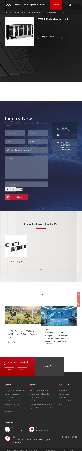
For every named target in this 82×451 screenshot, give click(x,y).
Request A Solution (50, 37)
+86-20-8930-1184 (65, 131)
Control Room (9, 395)
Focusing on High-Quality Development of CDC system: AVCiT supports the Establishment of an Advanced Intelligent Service (59, 334)
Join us (61, 402)
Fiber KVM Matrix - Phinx (38, 398)
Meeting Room (9, 409)
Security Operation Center (13, 402)
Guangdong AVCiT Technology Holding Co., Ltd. (28, 448)
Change (19, 192)
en (75, 5)
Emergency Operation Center (13, 405)
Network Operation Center (13, 398)
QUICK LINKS (65, 381)
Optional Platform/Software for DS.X (33, 12)
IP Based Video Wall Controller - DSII (41, 392)
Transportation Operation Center (14, 388)
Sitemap (64, 448)
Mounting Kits (51, 12)
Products (24, 5)
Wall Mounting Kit (16, 263)
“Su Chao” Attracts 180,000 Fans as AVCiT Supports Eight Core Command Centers (20, 333)
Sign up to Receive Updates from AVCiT (16, 359)
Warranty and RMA (65, 398)
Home (10, 12)
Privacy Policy (72, 448)
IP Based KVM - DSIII (37, 395)
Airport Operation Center (12, 392)
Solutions (17, 5)
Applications (33, 5)
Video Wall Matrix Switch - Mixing (41, 402)
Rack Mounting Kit (64, 12)
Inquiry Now (55, 5)
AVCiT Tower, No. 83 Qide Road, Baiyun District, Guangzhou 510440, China (66, 148)
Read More (13, 341)
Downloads (62, 395)
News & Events (41, 294)
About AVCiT (43, 5)
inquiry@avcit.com (69, 137)
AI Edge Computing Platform (39, 388)
